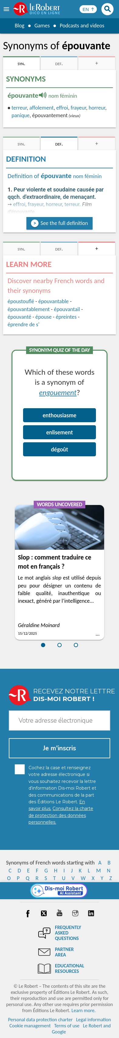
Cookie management (30, 1026)
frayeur (78, 107)
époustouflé (21, 301)
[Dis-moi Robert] (60, 890)
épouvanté (19, 317)
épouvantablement (29, 309)
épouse (44, 317)
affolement (41, 107)
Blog (19, 25)
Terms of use (67, 1026)
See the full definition (64, 223)
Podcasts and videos (82, 25)
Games (41, 25)
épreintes (66, 317)
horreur (97, 107)
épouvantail (67, 309)
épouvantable (53, 301)
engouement (58, 392)
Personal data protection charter (40, 1019)
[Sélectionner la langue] (88, 9)
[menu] (7, 9)
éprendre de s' (23, 324)
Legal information (93, 1019)
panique (21, 115)
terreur (19, 107)
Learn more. (84, 1010)
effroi (62, 107)
